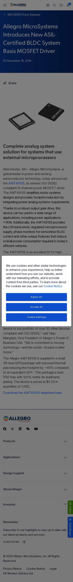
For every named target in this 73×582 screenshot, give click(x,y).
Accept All (36, 307)
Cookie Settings (36, 317)
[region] (36, 291)
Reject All (36, 297)
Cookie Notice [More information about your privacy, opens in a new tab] (53, 286)
